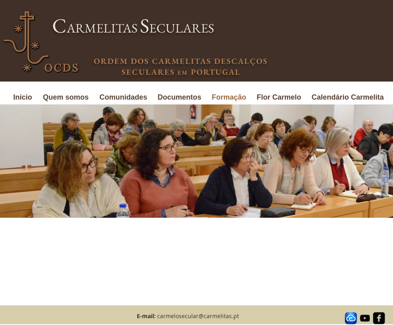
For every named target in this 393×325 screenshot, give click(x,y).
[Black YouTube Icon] (365, 318)
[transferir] (351, 318)
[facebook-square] (379, 318)
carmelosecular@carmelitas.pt (198, 316)
